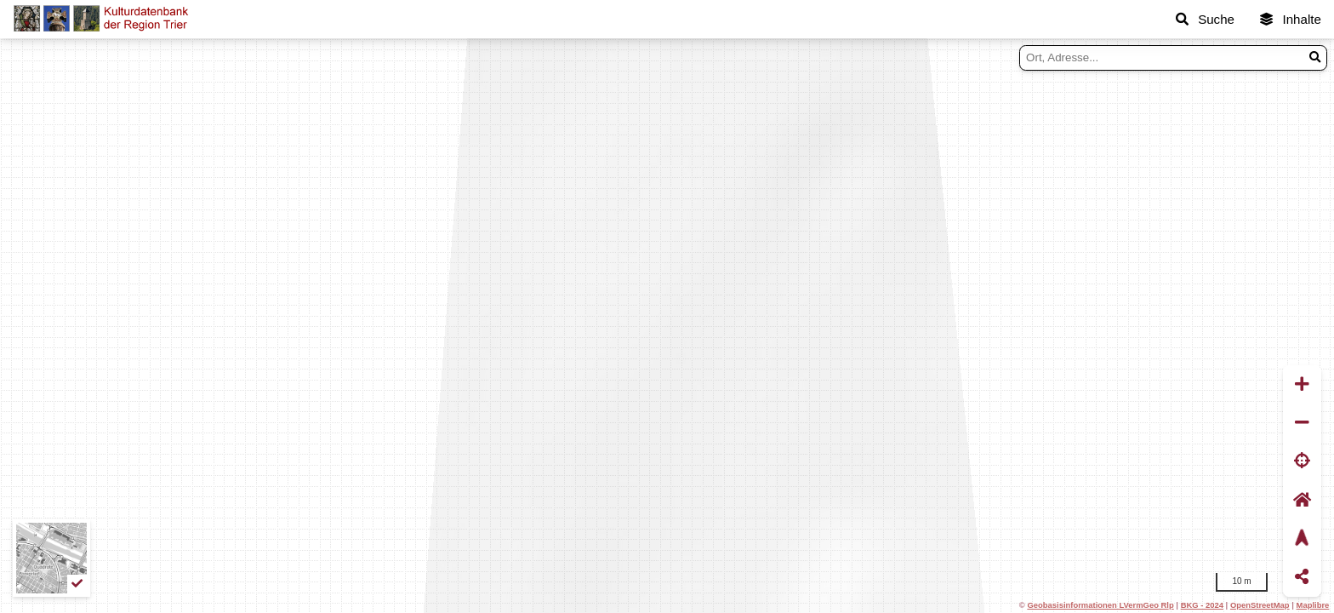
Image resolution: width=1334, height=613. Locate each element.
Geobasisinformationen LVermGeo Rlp (1100, 605)
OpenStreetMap (1260, 605)
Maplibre (1313, 605)
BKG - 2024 (1202, 605)
